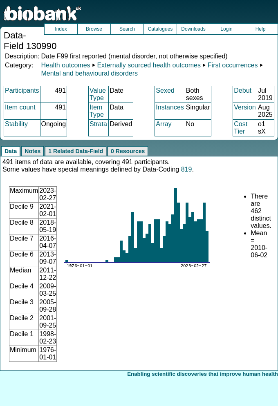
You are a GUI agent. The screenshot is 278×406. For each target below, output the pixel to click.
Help (261, 29)
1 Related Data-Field (75, 151)
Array (163, 123)
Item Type (97, 111)
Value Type (98, 94)
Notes (32, 151)
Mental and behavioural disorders (89, 73)
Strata (98, 123)
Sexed (165, 90)
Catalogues (160, 29)
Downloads (193, 29)
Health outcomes (65, 65)
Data (10, 151)
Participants (22, 90)
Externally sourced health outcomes (148, 65)
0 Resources (128, 151)
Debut (242, 90)
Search (127, 29)
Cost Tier (240, 127)
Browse (94, 29)
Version (245, 107)
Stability (16, 123)
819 (186, 169)
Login (226, 29)
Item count (20, 107)
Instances (170, 107)
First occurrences (233, 65)
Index (61, 29)
